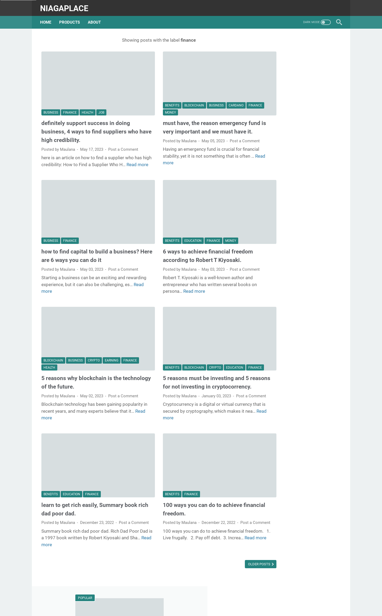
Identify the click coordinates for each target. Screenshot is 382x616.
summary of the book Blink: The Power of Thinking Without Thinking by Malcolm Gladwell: (298, 96)
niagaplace (65, 6)
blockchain (177, 94)
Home (47, 19)
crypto (94, 357)
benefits (155, 94)
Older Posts (225, 571)
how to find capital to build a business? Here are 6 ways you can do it (89, 251)
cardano (218, 94)
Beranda (145, 602)
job (101, 101)
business (51, 101)
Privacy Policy (231, 602)
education (175, 232)
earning (111, 357)
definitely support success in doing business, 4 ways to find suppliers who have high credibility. (85, 120)
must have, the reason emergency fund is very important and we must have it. (190, 120)
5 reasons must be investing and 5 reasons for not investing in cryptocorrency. (189, 383)
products (70, 19)
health (87, 101)
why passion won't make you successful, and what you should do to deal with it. (299, 243)
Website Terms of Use (194, 602)
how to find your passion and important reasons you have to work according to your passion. (298, 330)
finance (70, 101)
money (171, 101)
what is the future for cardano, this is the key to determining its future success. (300, 136)
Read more (59, 165)
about (95, 19)
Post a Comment (56, 143)
